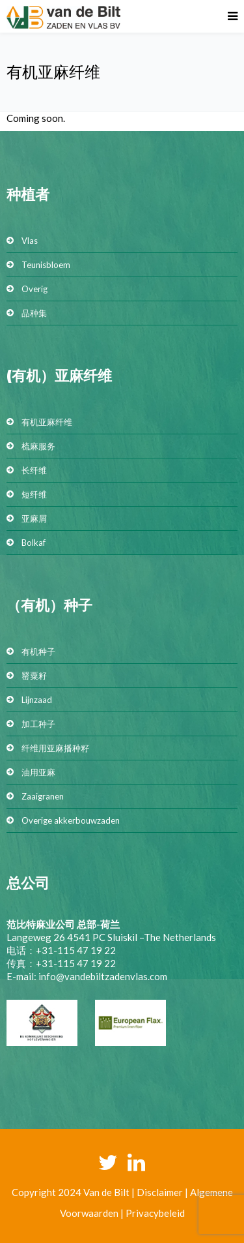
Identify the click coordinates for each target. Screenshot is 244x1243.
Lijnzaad (36, 700)
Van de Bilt (106, 1192)
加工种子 (38, 724)
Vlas (29, 240)
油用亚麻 (38, 772)
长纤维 (34, 470)
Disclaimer (160, 1192)
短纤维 (34, 494)
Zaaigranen (42, 796)
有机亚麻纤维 (46, 422)
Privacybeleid (155, 1213)
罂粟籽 (34, 675)
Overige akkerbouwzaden (70, 820)
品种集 (34, 313)
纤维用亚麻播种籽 (55, 748)
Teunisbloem (45, 265)
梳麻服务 (38, 446)
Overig (34, 289)
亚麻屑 (34, 518)
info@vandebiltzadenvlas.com (102, 976)
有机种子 (38, 651)
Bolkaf (33, 542)
